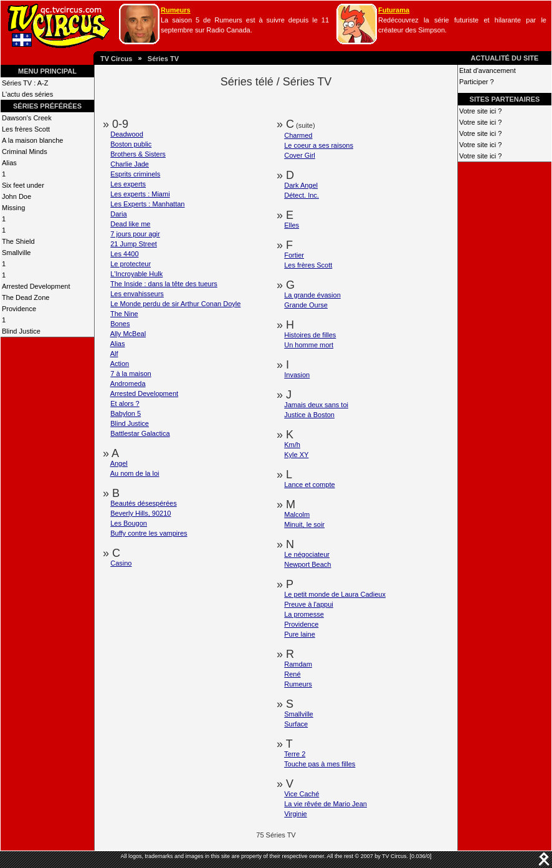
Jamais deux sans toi (316, 404)
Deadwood (126, 134)
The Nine (124, 313)
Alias (9, 162)
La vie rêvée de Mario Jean (325, 804)
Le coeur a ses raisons (318, 145)
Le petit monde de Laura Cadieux (335, 594)
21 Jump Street (133, 244)
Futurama (393, 10)
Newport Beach (307, 564)
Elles (291, 225)
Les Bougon (128, 523)
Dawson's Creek (27, 118)
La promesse (304, 614)
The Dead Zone (25, 297)
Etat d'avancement (487, 70)
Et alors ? (124, 403)
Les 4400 (124, 254)
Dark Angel (301, 185)
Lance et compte (309, 484)
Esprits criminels (135, 174)
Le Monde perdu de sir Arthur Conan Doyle (175, 303)
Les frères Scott (26, 129)
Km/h (292, 444)
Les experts (128, 184)
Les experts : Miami (139, 194)
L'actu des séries (27, 94)
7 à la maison (130, 373)
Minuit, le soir (304, 524)
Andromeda (128, 383)
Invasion (297, 375)
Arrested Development (36, 286)
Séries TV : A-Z (25, 83)
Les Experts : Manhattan (147, 204)
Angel (119, 463)
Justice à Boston (309, 414)
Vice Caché (301, 794)
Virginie (295, 813)
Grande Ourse (306, 305)
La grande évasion (312, 295)
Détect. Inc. (301, 195)
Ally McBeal (128, 333)
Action (120, 363)
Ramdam (298, 664)
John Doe (16, 196)
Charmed (298, 135)
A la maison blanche (32, 140)
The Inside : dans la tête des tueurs (163, 283)
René (292, 674)
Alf (114, 353)
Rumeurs (176, 10)
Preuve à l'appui (308, 604)
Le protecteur (130, 264)
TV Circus (116, 58)
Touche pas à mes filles (319, 764)
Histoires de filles (310, 335)
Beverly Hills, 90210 (140, 513)
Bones (120, 323)
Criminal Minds (24, 151)
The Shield (18, 241)
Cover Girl (299, 155)
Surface (296, 724)
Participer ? (476, 81)
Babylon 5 (125, 413)
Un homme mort (308, 345)
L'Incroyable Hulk (136, 273)
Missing (13, 207)
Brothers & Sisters (138, 154)
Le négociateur (307, 554)
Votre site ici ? (480, 111)
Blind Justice (21, 331)
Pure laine (299, 634)
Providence (19, 308)
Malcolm (297, 514)
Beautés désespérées (143, 503)
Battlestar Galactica (139, 433)
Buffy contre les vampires (148, 533)
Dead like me (130, 224)
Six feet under (23, 185)
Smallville (16, 252)
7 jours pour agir (135, 234)
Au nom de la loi (134, 473)
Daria (118, 214)
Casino (120, 563)
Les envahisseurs (137, 293)
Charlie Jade (129, 164)
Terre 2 (294, 754)
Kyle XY (296, 454)
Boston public (130, 144)
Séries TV (163, 58)
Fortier (294, 255)
